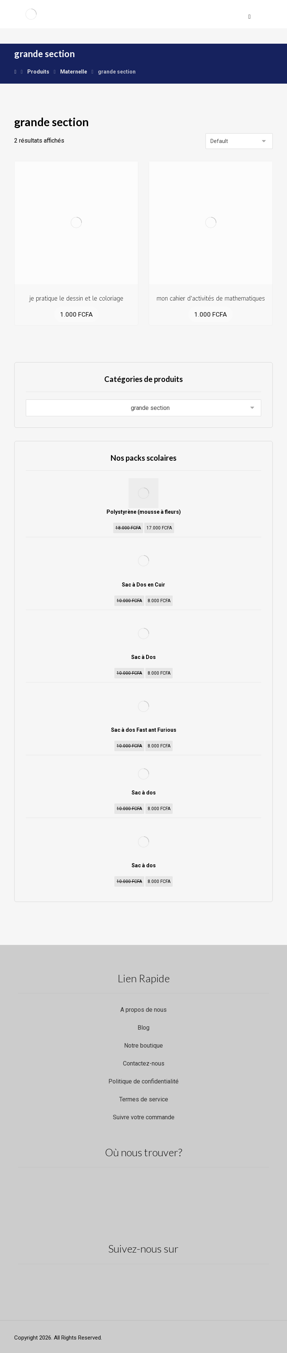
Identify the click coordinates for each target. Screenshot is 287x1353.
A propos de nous (143, 1009)
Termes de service (143, 1099)
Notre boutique (143, 1045)
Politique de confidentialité (143, 1081)
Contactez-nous (143, 1063)
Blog (143, 1027)
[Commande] (239, 141)
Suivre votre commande (144, 1117)
